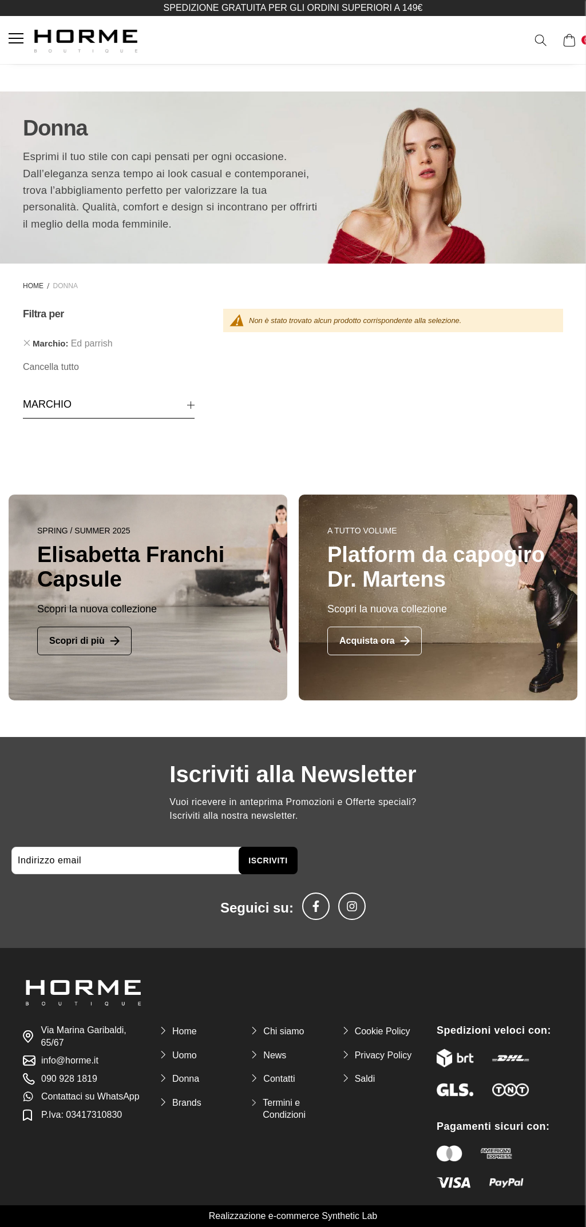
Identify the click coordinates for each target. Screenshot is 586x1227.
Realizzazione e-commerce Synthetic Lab (293, 1216)
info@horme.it (69, 1060)
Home (33, 286)
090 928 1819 (69, 1078)
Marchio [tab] (47, 404)
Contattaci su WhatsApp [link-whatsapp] (90, 1096)
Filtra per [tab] (43, 314)
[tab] (109, 343)
